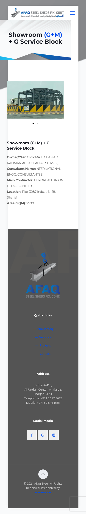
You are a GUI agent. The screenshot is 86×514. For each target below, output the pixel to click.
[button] (12, 100)
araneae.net (43, 492)
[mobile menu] (72, 13)
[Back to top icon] (43, 474)
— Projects (43, 345)
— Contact (43, 354)
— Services (43, 337)
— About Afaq (43, 329)
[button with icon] (32, 435)
